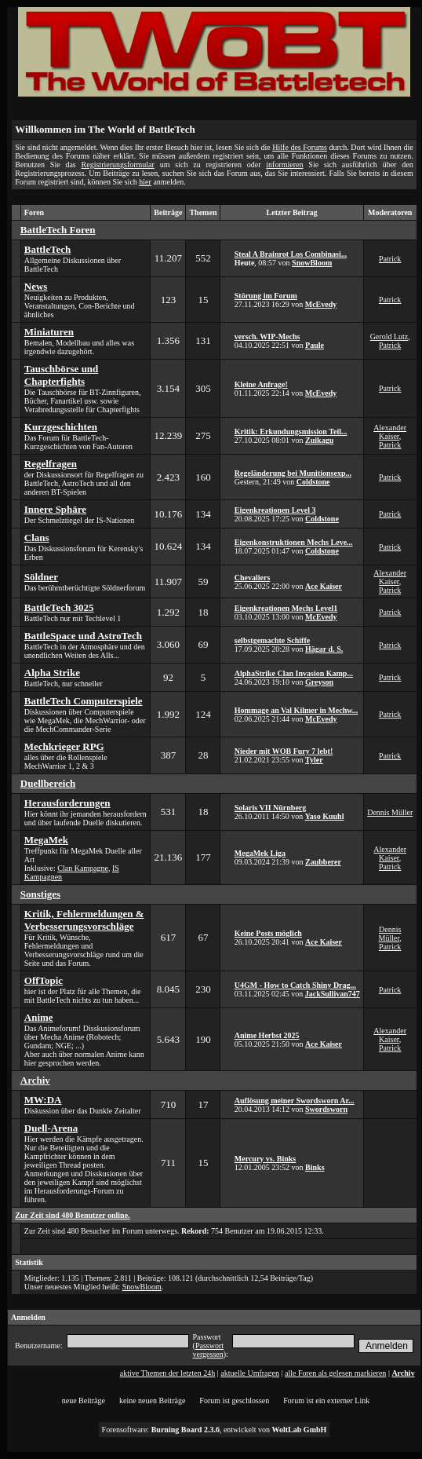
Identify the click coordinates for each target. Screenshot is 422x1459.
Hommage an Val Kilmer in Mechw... (296, 710)
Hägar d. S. (324, 649)
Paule (314, 345)
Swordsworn (326, 1109)
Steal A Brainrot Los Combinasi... (291, 254)
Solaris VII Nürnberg (271, 807)
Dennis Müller (390, 812)
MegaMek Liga (260, 853)
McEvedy (321, 304)
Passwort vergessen (208, 1349)
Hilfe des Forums (299, 147)
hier (145, 181)
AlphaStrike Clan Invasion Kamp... (294, 673)
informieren (284, 164)
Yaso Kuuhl (324, 816)
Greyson (319, 682)
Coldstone (313, 481)
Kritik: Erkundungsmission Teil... (291, 431)
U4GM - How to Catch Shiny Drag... (295, 985)
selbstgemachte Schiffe (272, 640)
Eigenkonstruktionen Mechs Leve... (294, 542)
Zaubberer (323, 861)
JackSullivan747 (332, 993)
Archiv (402, 1373)
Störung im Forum (266, 295)
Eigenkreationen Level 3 (275, 510)
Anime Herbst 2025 (267, 1035)
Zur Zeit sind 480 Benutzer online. (72, 1215)
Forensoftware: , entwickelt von (214, 1429)
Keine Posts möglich (268, 933)
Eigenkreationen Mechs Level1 (286, 608)
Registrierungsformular (118, 164)
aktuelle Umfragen (249, 1373)
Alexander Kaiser (389, 432)
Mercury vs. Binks (265, 1158)
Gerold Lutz (389, 336)
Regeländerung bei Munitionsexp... (293, 473)
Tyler (314, 759)
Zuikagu (319, 440)
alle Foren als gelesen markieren (335, 1373)
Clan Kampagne (82, 868)
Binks (314, 1167)
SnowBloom (312, 262)
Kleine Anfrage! (261, 384)
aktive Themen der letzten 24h (167, 1373)
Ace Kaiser (323, 586)
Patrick (390, 258)
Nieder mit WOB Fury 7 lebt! (284, 751)
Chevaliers (253, 577)
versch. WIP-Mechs (267, 336)
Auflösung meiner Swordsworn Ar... (295, 1100)
